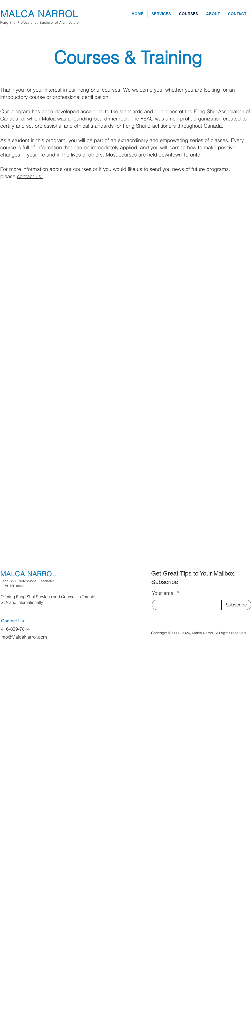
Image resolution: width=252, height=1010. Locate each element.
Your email (164, 593)
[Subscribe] (236, 605)
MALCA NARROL (39, 14)
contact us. (30, 176)
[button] (161, 14)
